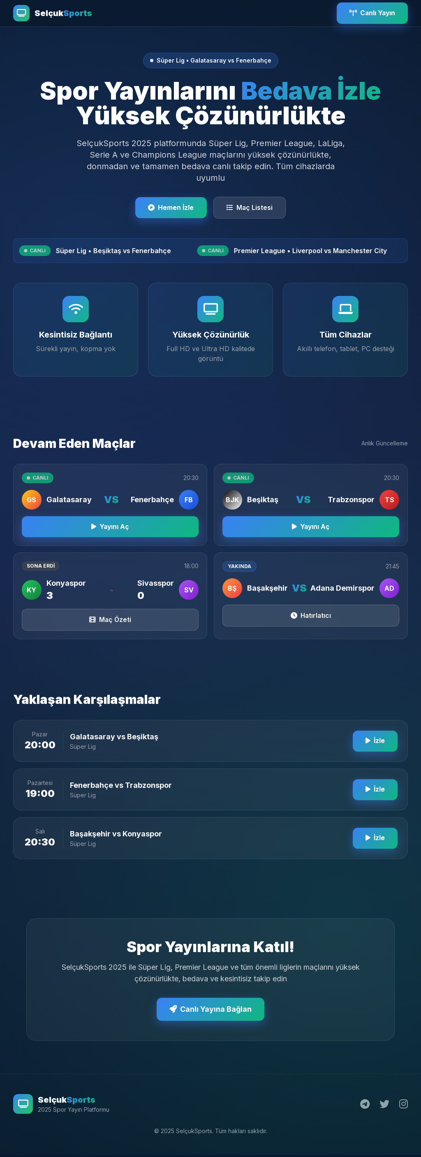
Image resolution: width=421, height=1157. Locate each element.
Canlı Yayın (371, 13)
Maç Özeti (110, 627)
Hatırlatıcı (311, 623)
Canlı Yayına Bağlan (210, 1016)
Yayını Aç (110, 533)
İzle (374, 748)
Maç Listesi (250, 208)
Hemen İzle (171, 208)
